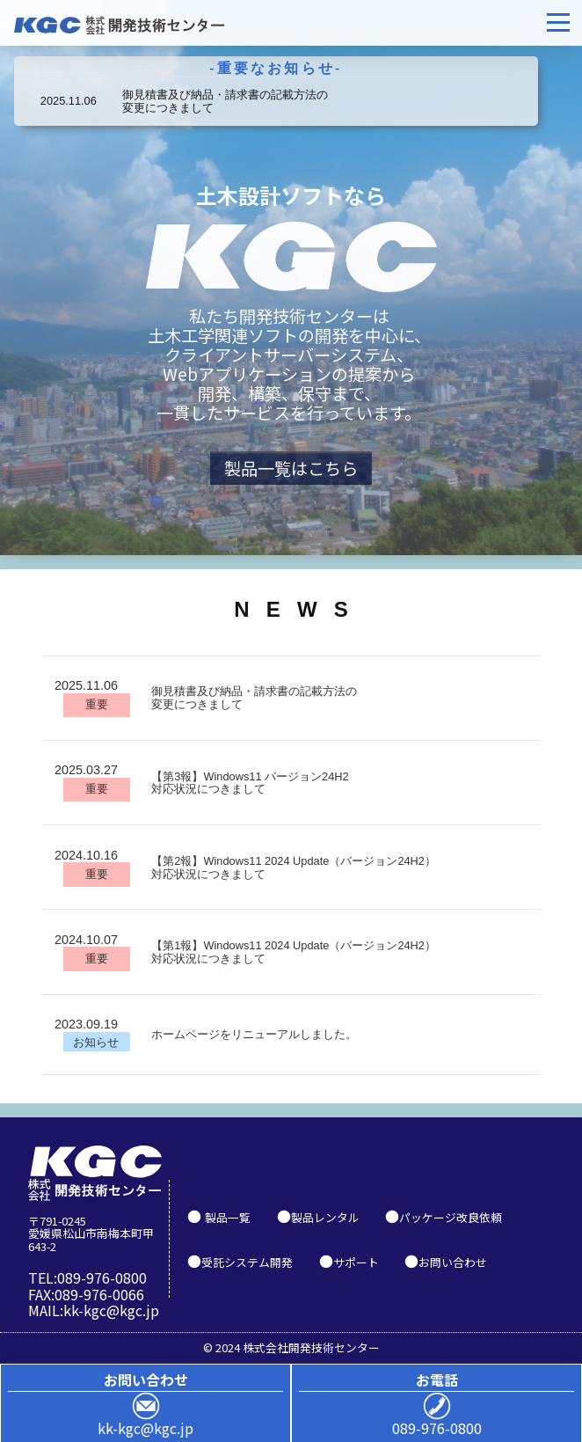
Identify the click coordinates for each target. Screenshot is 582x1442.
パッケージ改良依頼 (450, 1217)
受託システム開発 (247, 1262)
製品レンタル (325, 1217)
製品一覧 (228, 1217)
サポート (356, 1262)
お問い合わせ (452, 1262)
